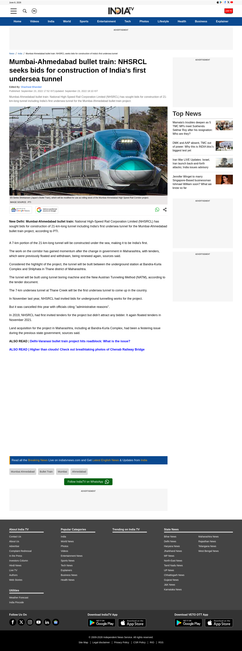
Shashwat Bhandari (31, 87)
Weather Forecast (18, 597)
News (11, 53)
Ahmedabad (79, 471)
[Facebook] (12, 622)
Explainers (66, 570)
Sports (84, 21)
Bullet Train (46, 471)
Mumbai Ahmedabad (23, 471)
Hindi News (15, 565)
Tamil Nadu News (173, 565)
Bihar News (170, 536)
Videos (34, 21)
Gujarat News (171, 579)
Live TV (13, 570)
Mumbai (62, 471)
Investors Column (18, 560)
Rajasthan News (207, 541)
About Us (14, 541)
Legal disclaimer (101, 642)
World (67, 21)
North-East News (173, 560)
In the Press (15, 555)
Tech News (67, 565)
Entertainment (106, 21)
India (51, 21)
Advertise (14, 546)
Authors (13, 575)
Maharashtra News (208, 536)
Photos (144, 21)
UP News (169, 570)
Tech (128, 21)
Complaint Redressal (20, 551)
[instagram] (29, 622)
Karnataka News (173, 589)
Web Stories (15, 579)
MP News (169, 555)
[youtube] (38, 622)
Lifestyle (163, 21)
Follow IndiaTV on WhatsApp (88, 482)
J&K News (169, 584)
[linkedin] (47, 622)
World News (67, 541)
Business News (69, 575)
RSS (160, 642)
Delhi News (170, 541)
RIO (152, 642)
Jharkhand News (173, 551)
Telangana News (207, 546)
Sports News (67, 560)
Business (201, 21)
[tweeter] (21, 622)
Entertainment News (72, 555)
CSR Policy (139, 642)
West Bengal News (208, 551)
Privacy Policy (121, 642)
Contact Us (15, 536)
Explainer (222, 21)
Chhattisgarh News (174, 575)
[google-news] (55, 622)
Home (17, 21)
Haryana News (172, 546)
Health (182, 21)
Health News (67, 579)
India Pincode (16, 602)
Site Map (83, 642)
